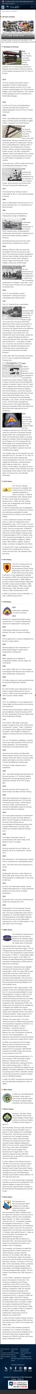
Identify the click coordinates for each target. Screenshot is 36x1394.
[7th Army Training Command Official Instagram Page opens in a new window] (20, 1368)
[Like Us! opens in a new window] (15, 1368)
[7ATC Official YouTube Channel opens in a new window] (30, 1368)
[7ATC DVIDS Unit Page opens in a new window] (6, 1368)
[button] (9, 3)
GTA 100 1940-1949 (14, 36)
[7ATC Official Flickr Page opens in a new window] (25, 1368)
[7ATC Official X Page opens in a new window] (10, 1368)
